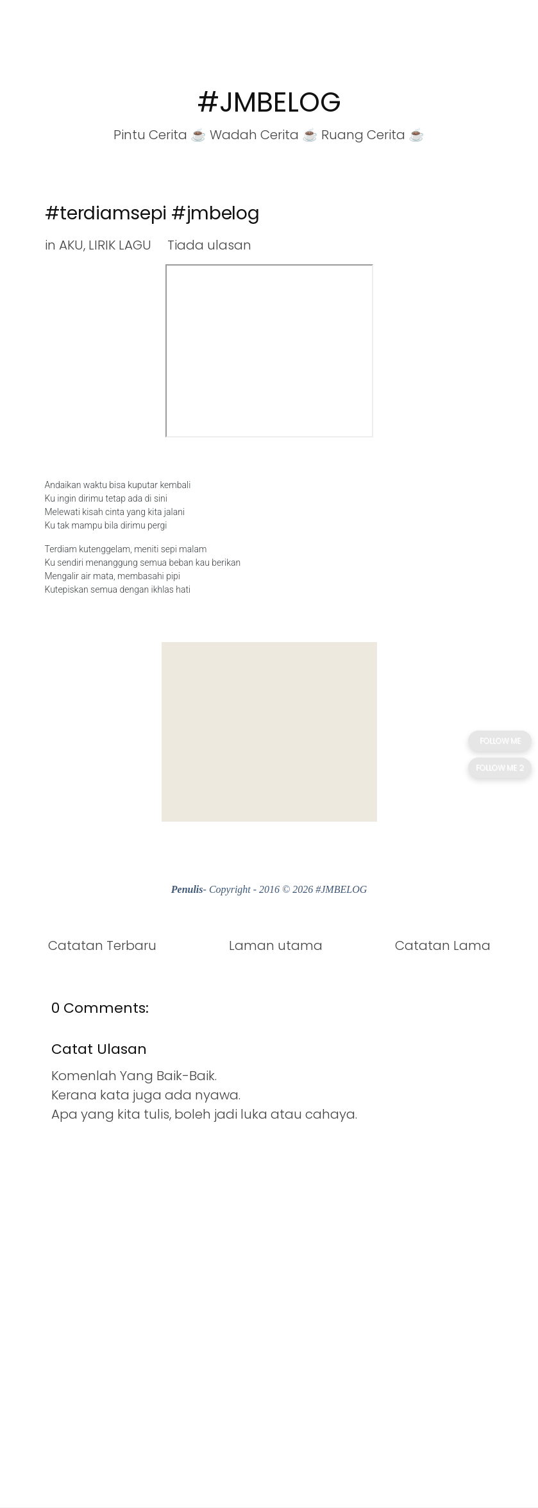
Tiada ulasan (209, 245)
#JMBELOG (269, 102)
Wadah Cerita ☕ (264, 135)
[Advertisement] (269, 732)
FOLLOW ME (500, 740)
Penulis (187, 889)
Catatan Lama (443, 945)
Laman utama (276, 945)
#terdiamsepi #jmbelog (152, 213)
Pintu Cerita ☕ (159, 135)
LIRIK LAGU (119, 245)
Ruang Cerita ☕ (373, 135)
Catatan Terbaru (102, 945)
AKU (71, 245)
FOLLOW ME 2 (500, 767)
